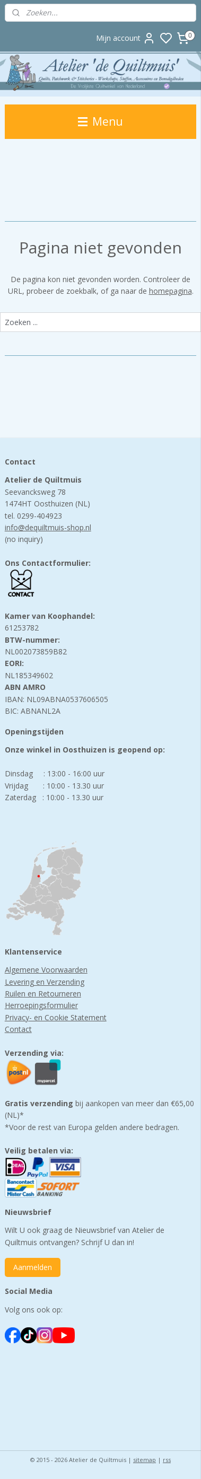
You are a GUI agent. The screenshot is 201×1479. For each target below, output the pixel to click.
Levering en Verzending (44, 982)
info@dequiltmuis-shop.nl (48, 527)
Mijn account (125, 38)
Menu (100, 121)
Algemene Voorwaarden (46, 970)
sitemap (144, 1460)
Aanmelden (32, 1267)
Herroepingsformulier (41, 1005)
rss (167, 1460)
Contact (18, 1029)
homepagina (170, 291)
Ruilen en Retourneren (43, 993)
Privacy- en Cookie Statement (56, 1017)
